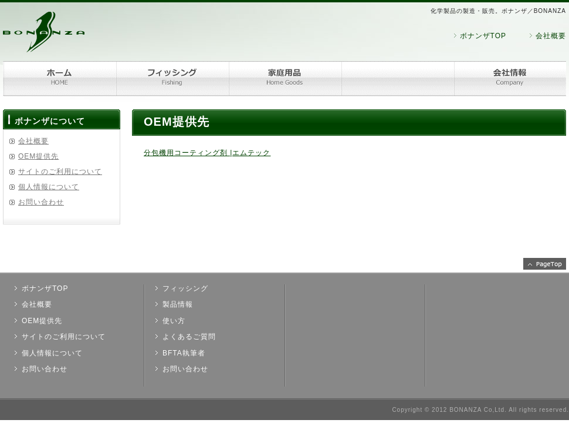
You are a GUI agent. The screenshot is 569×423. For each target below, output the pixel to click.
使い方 (173, 321)
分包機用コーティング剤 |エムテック (207, 153)
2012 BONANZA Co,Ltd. (469, 410)
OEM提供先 (38, 156)
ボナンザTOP (483, 36)
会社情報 (509, 78)
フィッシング (172, 78)
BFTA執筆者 (183, 353)
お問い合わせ (41, 202)
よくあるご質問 (189, 337)
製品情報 (177, 304)
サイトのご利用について (60, 171)
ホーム (59, 78)
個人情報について (48, 187)
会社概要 (551, 36)
